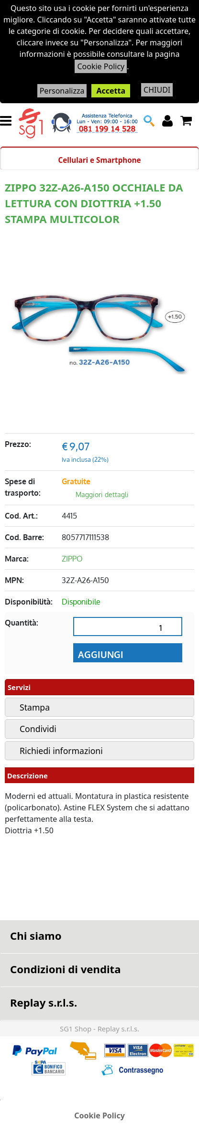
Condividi (38, 728)
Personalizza (62, 90)
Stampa (35, 707)
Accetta (110, 90)
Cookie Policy (100, 66)
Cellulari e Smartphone (99, 160)
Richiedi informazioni (61, 750)
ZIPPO (72, 558)
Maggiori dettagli (102, 494)
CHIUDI (157, 90)
